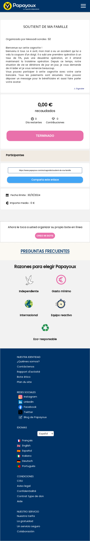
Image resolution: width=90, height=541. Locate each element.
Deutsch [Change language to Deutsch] (27, 461)
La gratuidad (25, 521)
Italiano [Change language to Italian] (27, 456)
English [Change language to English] (26, 445)
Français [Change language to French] (27, 440)
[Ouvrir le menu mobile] (83, 6)
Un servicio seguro (28, 526)
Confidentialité (26, 491)
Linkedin (29, 402)
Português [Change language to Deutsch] (28, 466)
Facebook (30, 407)
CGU (20, 481)
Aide (20, 501)
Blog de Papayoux (35, 417)
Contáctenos (25, 366)
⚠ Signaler (79, 88)
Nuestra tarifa (26, 516)
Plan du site (24, 382)
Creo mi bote (45, 235)
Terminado (45, 135)
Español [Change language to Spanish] (27, 450)
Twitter (28, 412)
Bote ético (24, 377)
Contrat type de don (30, 496)
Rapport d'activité (28, 371)
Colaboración (25, 531)
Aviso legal (24, 486)
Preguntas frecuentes (45, 251)
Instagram (30, 396)
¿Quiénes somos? (28, 361)
